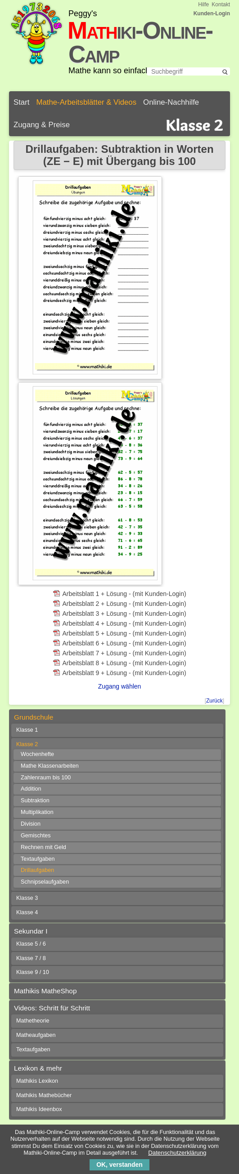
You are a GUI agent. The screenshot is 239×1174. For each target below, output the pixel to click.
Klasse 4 (27, 912)
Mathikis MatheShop (45, 991)
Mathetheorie (33, 1021)
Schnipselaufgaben (45, 882)
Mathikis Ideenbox (39, 1109)
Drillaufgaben (37, 870)
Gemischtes (36, 835)
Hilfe (203, 4)
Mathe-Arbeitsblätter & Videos (86, 102)
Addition (31, 789)
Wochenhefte (37, 754)
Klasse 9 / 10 (32, 972)
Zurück (214, 701)
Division (31, 824)
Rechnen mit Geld (43, 847)
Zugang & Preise (42, 124)
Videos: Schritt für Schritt (52, 1008)
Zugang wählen (119, 686)
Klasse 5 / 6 (31, 944)
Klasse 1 (27, 730)
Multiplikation (37, 812)
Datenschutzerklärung (177, 1152)
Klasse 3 (27, 898)
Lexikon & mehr (38, 1068)
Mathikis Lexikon (37, 1081)
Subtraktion (35, 800)
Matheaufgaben (36, 1035)
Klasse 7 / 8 (31, 958)
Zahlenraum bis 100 (46, 777)
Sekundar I (30, 931)
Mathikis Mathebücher (44, 1095)
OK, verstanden (119, 1164)
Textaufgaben (38, 859)
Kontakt (221, 4)
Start (21, 102)
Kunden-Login (212, 13)
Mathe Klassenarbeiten (50, 766)
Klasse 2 (27, 744)
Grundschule (33, 717)
